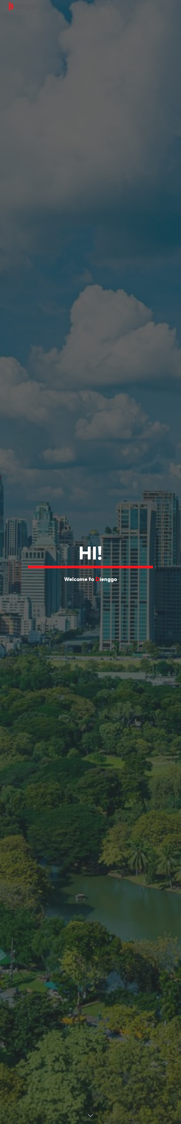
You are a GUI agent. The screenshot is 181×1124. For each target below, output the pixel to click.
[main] (90, 554)
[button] (90, 1115)
